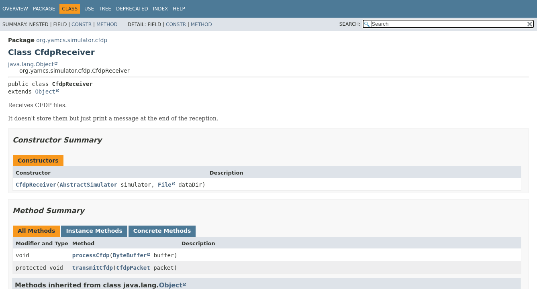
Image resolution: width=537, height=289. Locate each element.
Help (179, 9)
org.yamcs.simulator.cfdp (71, 40)
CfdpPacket (133, 268)
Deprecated (132, 9)
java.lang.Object (31, 64)
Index (160, 9)
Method (107, 24)
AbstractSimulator (88, 184)
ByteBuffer (130, 255)
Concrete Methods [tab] (162, 231)
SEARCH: (350, 24)
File (165, 184)
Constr (81, 24)
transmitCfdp (92, 268)
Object (45, 91)
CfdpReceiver (36, 184)
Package (44, 9)
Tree (105, 9)
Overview (15, 9)
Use (89, 9)
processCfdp (91, 255)
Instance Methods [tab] (94, 231)
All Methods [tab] (36, 231)
